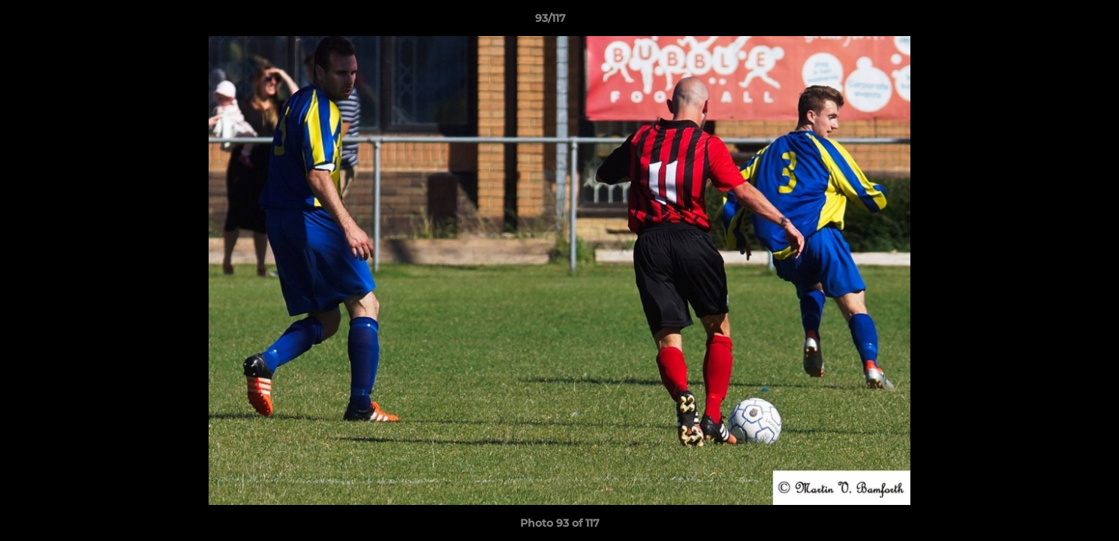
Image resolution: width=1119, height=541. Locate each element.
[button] (1056, 22)
